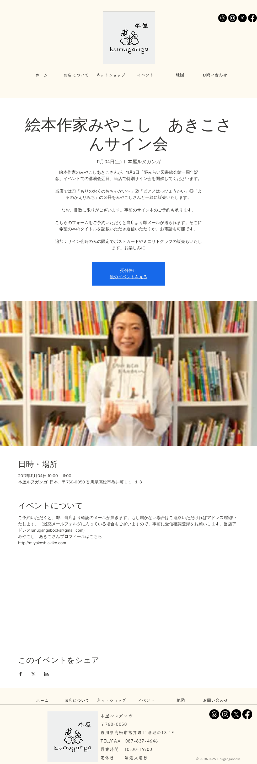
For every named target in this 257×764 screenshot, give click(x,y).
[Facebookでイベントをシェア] (20, 674)
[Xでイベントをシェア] (33, 674)
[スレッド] (222, 18)
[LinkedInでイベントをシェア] (46, 674)
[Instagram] (232, 18)
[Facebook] (252, 18)
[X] (242, 18)
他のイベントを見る (128, 277)
